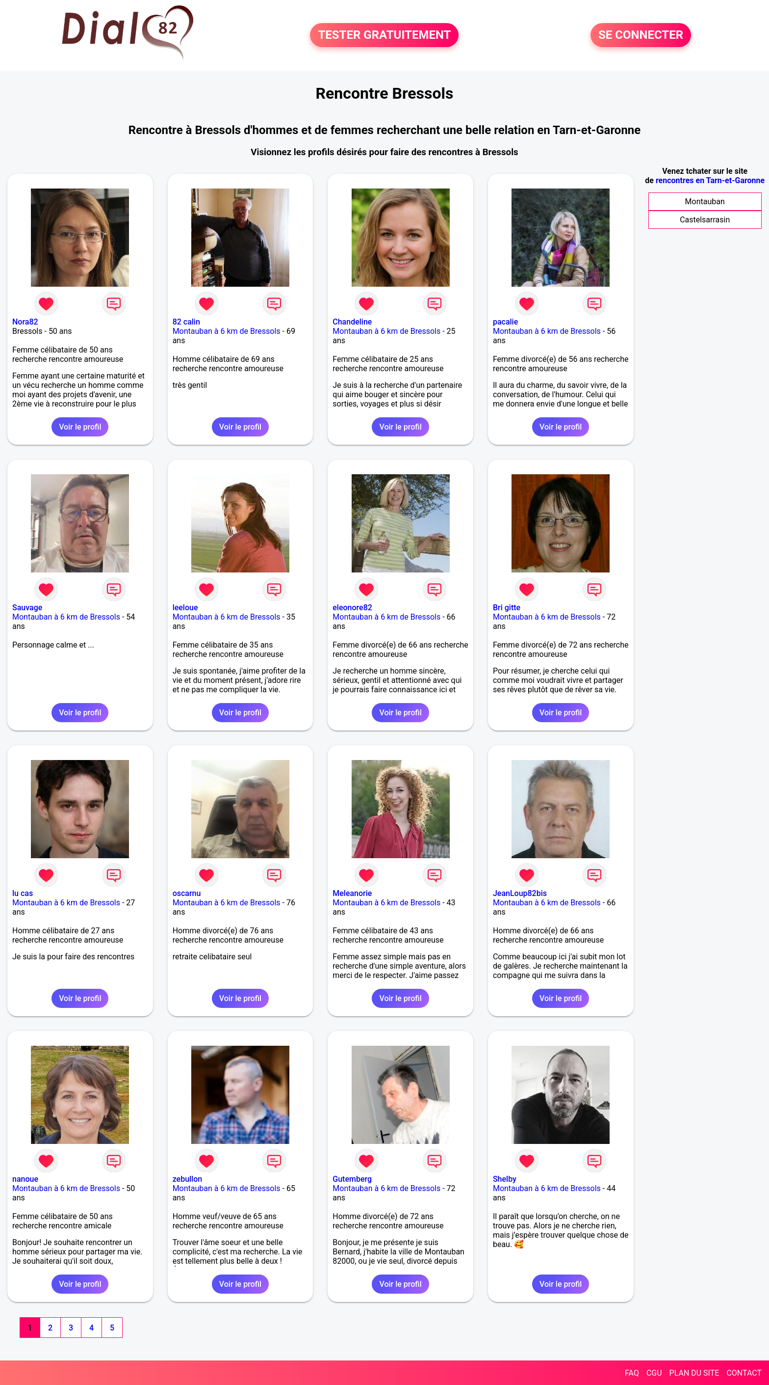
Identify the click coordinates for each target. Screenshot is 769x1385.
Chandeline (352, 321)
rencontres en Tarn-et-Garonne (710, 180)
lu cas (22, 893)
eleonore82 (352, 607)
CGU (654, 1373)
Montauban (705, 201)
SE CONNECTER (640, 35)
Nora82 (25, 321)
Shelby (504, 1179)
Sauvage (27, 607)
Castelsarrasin (705, 219)
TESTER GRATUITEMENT (384, 35)
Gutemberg (352, 1179)
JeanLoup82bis (520, 893)
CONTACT (744, 1373)
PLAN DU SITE (694, 1373)
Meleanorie (352, 893)
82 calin (186, 321)
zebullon (188, 1179)
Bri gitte (506, 607)
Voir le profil (80, 427)
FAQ (632, 1373)
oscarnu (187, 893)
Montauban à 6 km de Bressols (227, 331)
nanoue (25, 1179)
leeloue (185, 607)
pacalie (505, 321)
